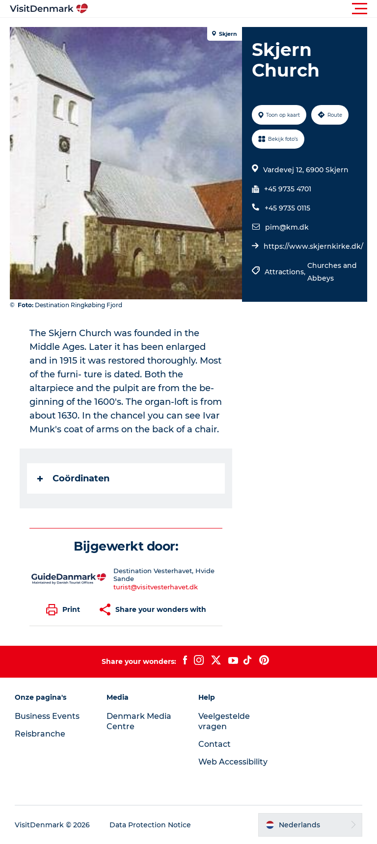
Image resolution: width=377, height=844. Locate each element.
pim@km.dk (287, 227)
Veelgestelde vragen (224, 721)
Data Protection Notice (150, 824)
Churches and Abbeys (332, 272)
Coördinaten (73, 478)
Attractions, (286, 271)
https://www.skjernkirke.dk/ (313, 246)
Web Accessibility (233, 761)
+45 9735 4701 (287, 189)
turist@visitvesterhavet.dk (155, 587)
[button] (232, 9)
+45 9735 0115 (287, 208)
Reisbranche (40, 733)
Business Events (47, 716)
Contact (214, 744)
